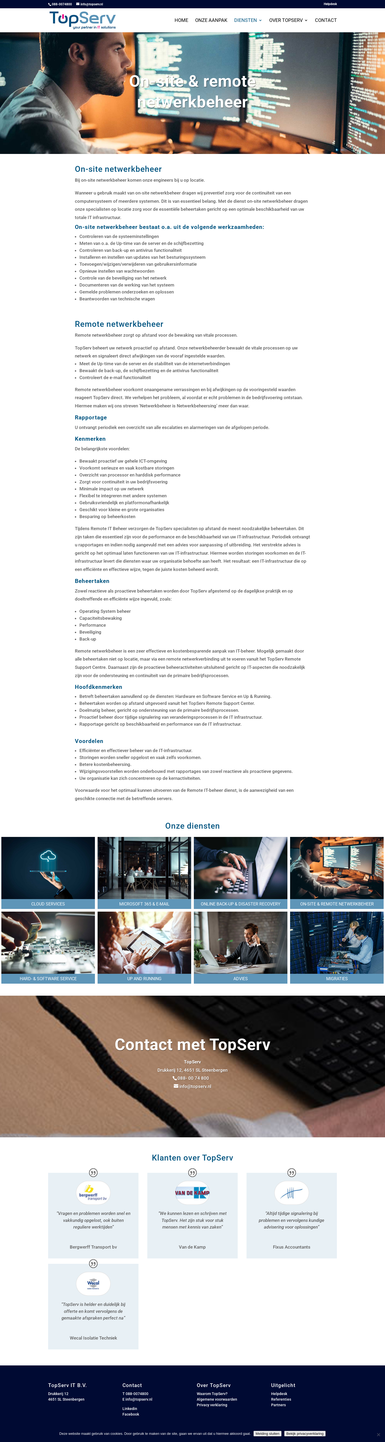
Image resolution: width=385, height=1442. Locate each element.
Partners (278, 1405)
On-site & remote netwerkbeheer (337, 904)
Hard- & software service (48, 978)
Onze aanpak (211, 20)
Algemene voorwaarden (217, 1399)
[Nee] (378, 1434)
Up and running (144, 978)
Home (181, 20)
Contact (326, 20)
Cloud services (48, 904)
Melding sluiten (267, 1434)
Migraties (337, 978)
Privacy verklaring (212, 1405)
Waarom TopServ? (212, 1394)
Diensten (245, 20)
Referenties (281, 1399)
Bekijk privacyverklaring (305, 1434)
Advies (240, 978)
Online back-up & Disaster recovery (240, 904)
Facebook (130, 1414)
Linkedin (129, 1409)
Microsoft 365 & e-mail (144, 904)
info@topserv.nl (138, 1399)
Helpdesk (330, 4)
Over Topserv (286, 20)
